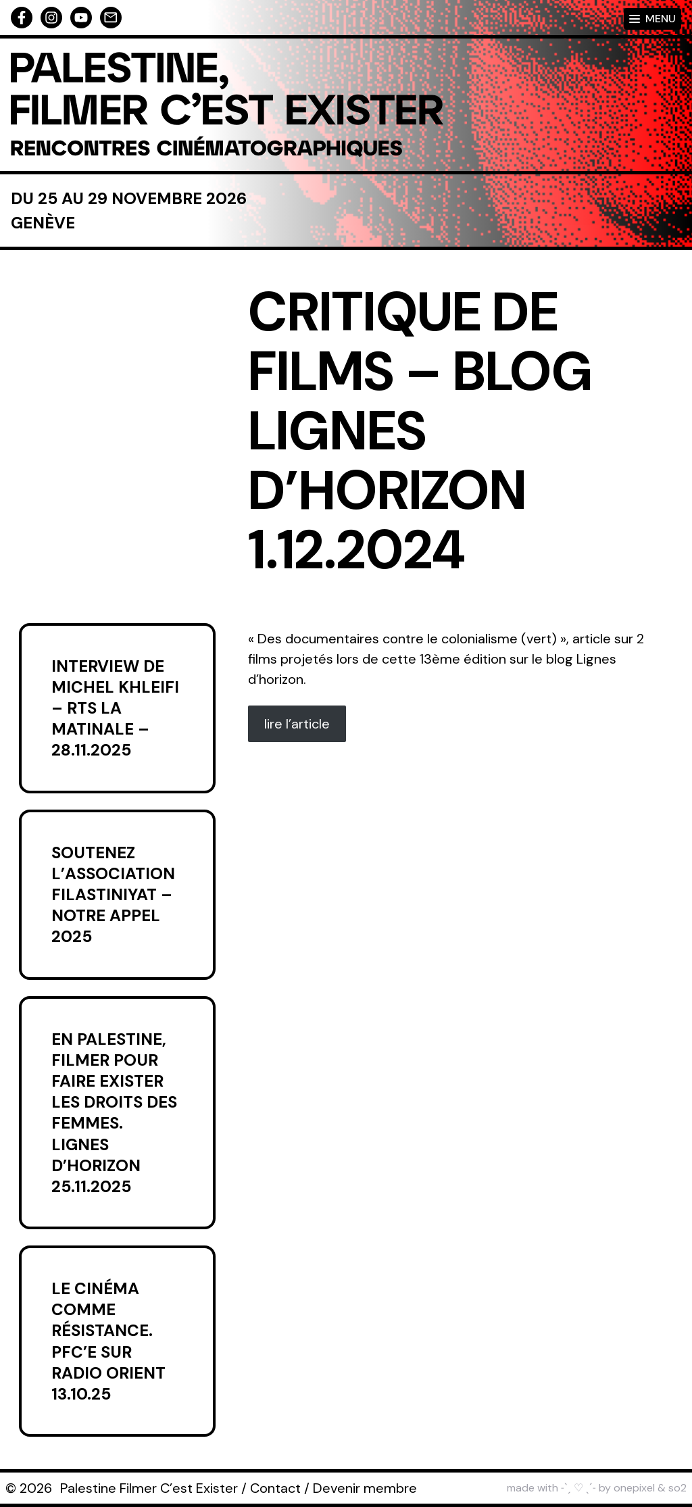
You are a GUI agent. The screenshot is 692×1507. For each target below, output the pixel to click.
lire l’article (297, 724)
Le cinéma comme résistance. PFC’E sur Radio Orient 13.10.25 (108, 1341)
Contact (275, 1488)
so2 (677, 1488)
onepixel (634, 1488)
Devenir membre (365, 1488)
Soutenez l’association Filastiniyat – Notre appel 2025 (113, 894)
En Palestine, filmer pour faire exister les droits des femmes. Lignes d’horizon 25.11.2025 (114, 1113)
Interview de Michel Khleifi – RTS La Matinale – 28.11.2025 (115, 708)
